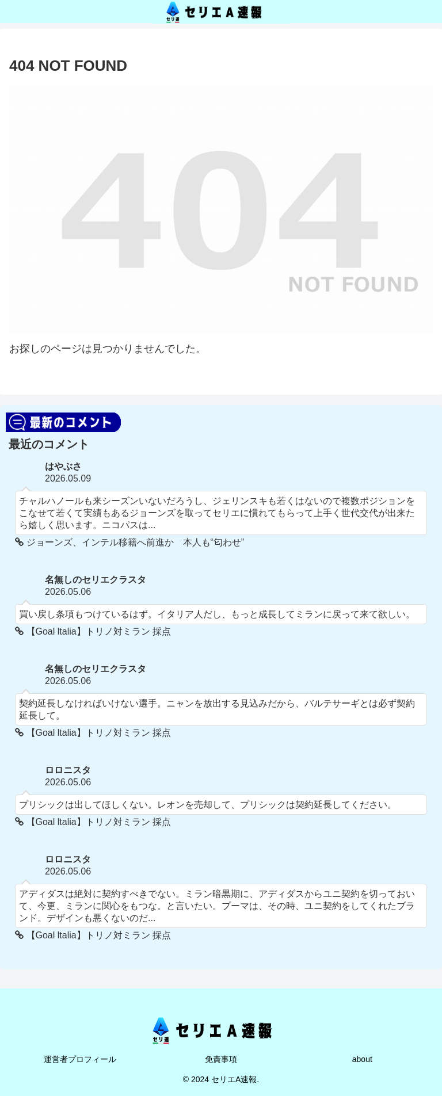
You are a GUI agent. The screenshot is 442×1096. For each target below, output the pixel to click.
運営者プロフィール (80, 1059)
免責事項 (221, 1059)
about (362, 1059)
